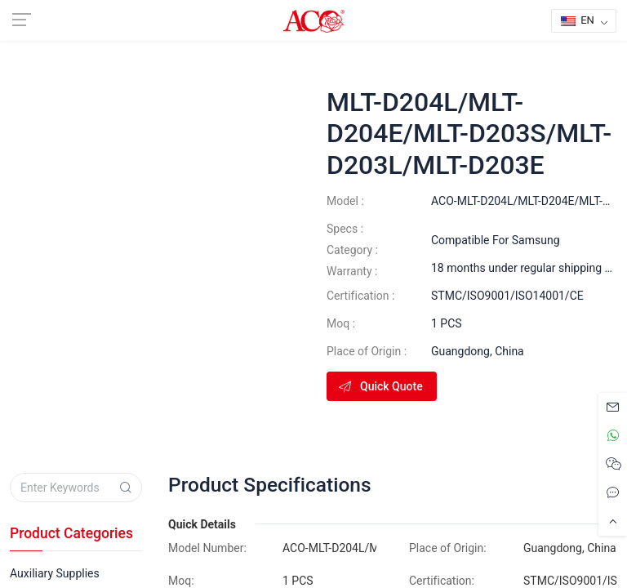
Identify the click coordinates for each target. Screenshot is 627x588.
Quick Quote (380, 386)
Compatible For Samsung (495, 240)
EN (577, 20)
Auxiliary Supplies (55, 573)
